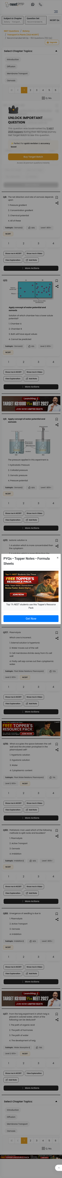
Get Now (31, 618)
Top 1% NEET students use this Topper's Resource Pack (31, 606)
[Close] (57, 558)
